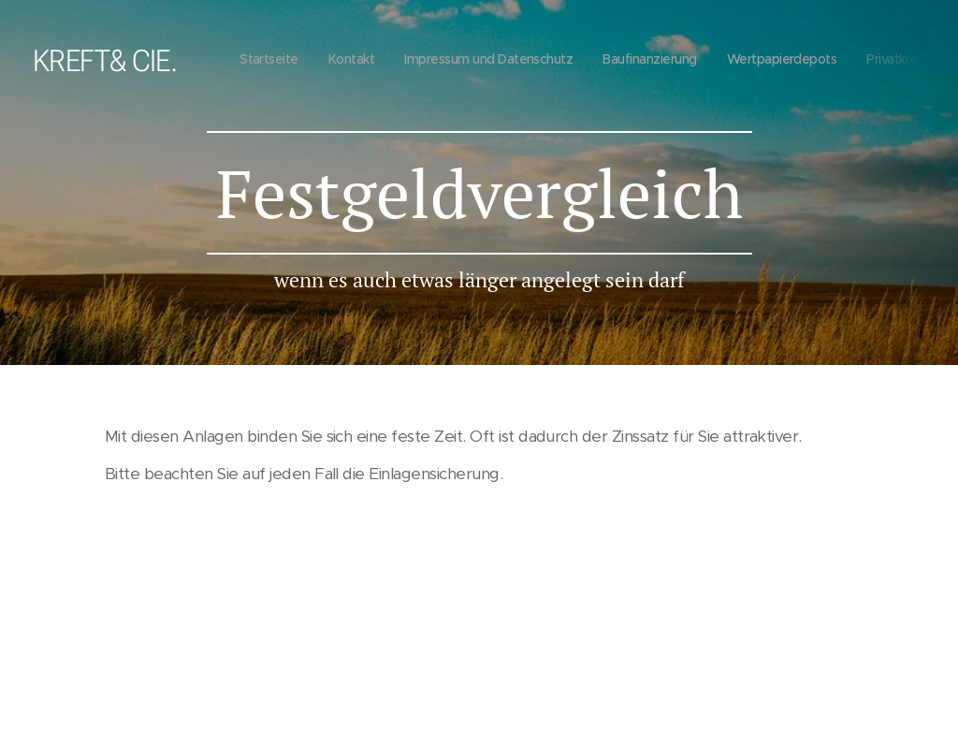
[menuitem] (601, 60)
